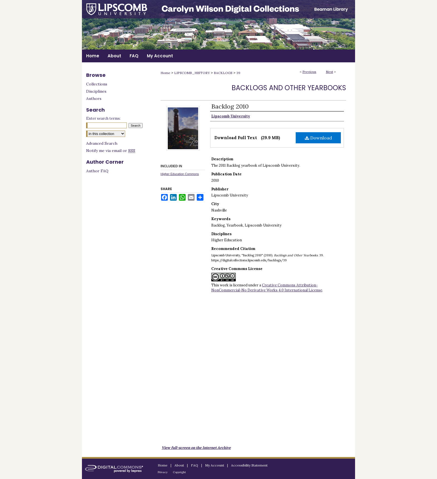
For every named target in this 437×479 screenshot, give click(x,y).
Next (329, 72)
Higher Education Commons (180, 174)
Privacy (162, 472)
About (179, 465)
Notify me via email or (110, 150)
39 (238, 73)
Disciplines (96, 91)
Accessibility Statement (249, 465)
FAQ (194, 465)
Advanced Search (101, 143)
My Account (214, 465)
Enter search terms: (103, 118)
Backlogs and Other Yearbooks (289, 87)
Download (318, 138)
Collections (96, 84)
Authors (93, 98)
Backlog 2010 (230, 106)
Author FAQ (97, 170)
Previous (309, 72)
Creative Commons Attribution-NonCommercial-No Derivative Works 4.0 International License (266, 288)
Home (165, 73)
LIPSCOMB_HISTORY (192, 73)
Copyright (179, 472)
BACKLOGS (223, 73)
